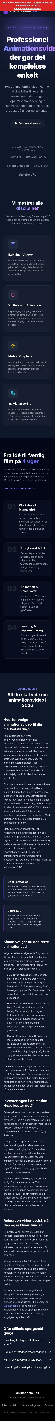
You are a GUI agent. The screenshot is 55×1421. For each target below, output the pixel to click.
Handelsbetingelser (30, 1405)
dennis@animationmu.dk (27, 8)
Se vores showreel (27, 123)
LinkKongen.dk (12, 1305)
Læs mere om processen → (19, 488)
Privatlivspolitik (9, 1405)
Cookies (49, 1405)
